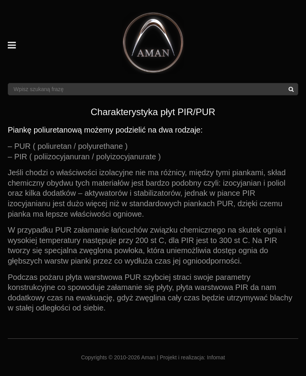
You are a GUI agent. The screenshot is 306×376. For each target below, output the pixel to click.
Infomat (216, 357)
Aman (148, 357)
